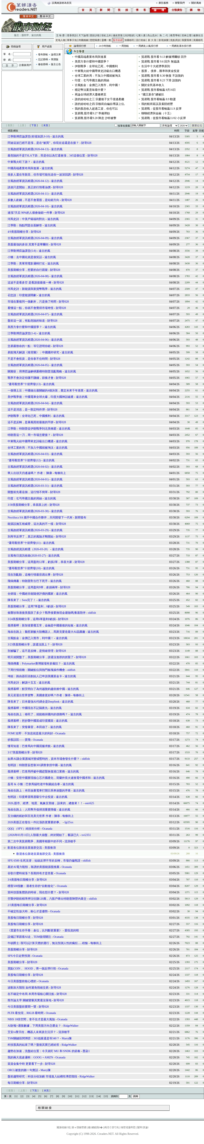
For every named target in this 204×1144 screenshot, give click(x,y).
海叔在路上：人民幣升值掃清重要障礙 (32, 809)
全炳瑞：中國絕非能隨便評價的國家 (30, 593)
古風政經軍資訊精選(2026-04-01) (28, 479)
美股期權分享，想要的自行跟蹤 (28, 269)
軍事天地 (72, 40)
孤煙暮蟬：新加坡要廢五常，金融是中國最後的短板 (41, 625)
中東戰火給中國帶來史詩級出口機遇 (98, 71)
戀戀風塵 (95, 40)
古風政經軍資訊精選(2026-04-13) (28, 149)
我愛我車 (187, 40)
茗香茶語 (72, 35)
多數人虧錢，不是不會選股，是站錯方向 (33, 200)
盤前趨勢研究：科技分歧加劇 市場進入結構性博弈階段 (42, 1076)
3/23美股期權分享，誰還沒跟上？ (29, 644)
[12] (84, 1096)
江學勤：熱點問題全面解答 (25, 225)
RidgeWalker (70, 1025)
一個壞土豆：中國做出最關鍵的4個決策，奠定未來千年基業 (46, 390)
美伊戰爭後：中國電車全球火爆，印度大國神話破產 (41, 396)
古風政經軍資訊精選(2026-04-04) (28, 403)
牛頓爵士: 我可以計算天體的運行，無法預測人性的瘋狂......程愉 (48, 943)
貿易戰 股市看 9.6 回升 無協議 (160, 61)
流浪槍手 (70, 841)
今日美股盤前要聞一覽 (22, 1006)
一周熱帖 (124, 45)
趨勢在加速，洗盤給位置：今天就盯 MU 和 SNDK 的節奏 (44, 1051)
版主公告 (56, 64)
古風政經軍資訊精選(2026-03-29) (28, 530)
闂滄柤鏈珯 (63, 1127)
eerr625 (89, 803)
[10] (70, 1096)
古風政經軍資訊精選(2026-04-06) (28, 339)
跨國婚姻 (83, 40)
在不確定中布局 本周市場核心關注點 (31, 993)
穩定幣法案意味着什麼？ (90, 89)
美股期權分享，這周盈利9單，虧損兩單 (33, 587)
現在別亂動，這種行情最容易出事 (29, 574)
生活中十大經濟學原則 (155, 66)
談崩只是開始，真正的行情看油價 (29, 187)
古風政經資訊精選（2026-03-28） (29, 549)
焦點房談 (175, 40)
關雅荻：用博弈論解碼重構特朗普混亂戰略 (35, 371)
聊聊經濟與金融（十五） (157, 113)
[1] (16, 1096)
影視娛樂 (164, 40)
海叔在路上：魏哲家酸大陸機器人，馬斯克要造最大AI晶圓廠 (46, 631)
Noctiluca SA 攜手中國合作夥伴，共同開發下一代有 (40, 517)
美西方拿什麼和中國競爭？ (92, 61)
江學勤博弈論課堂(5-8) (22, 250)
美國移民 (198, 40)
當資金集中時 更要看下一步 (25, 1063)
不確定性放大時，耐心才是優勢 (28, 911)
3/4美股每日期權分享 (21, 879)
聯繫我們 (180, 2)
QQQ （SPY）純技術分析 (24, 828)
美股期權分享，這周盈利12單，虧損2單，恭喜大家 (40, 561)
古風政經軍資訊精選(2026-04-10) (28, 206)
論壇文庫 (56, 54)
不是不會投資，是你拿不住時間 (28, 358)
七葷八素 (141, 35)
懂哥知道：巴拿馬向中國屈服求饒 (29, 746)
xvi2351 (86, 835)
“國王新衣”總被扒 (152, 94)
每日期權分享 (16, 1082)
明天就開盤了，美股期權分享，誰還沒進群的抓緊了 (41, 657)
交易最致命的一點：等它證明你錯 (29, 346)
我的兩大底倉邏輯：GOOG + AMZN (30, 1057)
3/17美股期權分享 (19, 752)
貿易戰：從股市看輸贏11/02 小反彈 (163, 118)
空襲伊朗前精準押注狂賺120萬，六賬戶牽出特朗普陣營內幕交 (47, 898)
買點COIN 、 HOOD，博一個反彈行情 (32, 968)
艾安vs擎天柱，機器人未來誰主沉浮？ (32, 1032)
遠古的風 (36, 35)
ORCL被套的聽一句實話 (23, 1070)
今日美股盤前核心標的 (22, 981)
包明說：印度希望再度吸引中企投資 (30, 796)
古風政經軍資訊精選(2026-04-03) (28, 454)
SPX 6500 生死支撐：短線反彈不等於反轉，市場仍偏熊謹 (44, 860)
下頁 (33, 125)
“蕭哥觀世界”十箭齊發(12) (24, 460)
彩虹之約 (106, 35)
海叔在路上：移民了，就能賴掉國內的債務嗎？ (38, 714)
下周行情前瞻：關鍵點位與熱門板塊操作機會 (36, 669)
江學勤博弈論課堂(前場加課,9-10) (29, 136)
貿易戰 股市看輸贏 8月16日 (158, 89)
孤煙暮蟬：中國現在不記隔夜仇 (28, 708)
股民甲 (25, 35)
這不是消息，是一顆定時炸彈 (26, 409)
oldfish (92, 612)
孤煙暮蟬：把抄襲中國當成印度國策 (30, 720)
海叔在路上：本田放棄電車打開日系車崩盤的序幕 (39, 790)
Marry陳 (67, 1038)
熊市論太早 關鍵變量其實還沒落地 (29, 1000)
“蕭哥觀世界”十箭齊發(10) (24, 568)
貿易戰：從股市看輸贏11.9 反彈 (161, 108)
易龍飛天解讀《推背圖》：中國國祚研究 (33, 352)
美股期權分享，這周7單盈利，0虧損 (30, 606)
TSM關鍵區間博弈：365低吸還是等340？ (33, 1038)
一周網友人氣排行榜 (147, 45)
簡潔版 (54, 59)
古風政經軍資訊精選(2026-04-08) (28, 276)
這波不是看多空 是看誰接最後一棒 (29, 282)
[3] (27, 1096)
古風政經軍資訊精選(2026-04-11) (28, 193)
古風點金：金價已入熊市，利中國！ (98, 85)
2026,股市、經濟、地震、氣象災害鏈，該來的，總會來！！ (45, 803)
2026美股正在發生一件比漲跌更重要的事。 (35, 822)
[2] (21, 1096)
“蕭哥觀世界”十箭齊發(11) (24, 542)
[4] (33, 1096)
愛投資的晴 (72, 930)
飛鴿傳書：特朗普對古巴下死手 (28, 581)
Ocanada (60, 733)
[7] (51, 1096)
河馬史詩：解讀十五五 (22, 682)
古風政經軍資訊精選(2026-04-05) (28, 365)
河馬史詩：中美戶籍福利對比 (26, 219)
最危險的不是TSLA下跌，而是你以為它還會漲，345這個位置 (46, 155)
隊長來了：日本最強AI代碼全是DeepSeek (34, 701)
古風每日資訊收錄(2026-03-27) (27, 555)
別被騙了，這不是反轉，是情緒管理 (30, 650)
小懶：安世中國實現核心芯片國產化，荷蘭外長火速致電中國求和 (49, 777)
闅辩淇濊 (143, 1127)
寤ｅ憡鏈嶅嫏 (79, 1127)
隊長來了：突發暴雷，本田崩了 (28, 727)
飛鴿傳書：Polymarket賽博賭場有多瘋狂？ (34, 663)
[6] (45, 1096)
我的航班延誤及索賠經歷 (157, 103)
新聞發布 (80, 517)
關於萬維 (196, 2)
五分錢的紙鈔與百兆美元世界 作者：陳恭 (34, 815)
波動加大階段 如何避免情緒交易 (28, 987)
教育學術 (175, 35)
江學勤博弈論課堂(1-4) (22, 333)
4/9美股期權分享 (18, 231)
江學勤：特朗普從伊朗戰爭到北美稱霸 (32, 428)
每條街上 (60, 473)
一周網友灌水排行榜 (180, 45)
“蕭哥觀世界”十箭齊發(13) (24, 384)
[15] (106, 1096)
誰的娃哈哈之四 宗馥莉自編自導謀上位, (100, 103)
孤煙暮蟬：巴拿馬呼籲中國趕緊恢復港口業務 (36, 771)
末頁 (45, 125)
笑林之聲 (187, 35)
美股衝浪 (50, 847)
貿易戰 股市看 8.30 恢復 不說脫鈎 (162, 75)
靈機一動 (106, 40)
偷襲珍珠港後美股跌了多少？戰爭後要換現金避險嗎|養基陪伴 (47, 612)
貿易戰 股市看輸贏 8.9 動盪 (158, 99)
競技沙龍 (95, 35)
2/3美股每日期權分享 (21, 905)
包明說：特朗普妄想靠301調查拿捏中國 (33, 765)
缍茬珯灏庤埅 (128, 1127)
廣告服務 (163, 2)
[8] (57, 1096)
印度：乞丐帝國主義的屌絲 (92, 80)
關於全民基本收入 (152, 85)
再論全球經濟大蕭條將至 (90, 94)
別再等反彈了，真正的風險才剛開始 (30, 536)
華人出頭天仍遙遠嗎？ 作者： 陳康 (30, 473)
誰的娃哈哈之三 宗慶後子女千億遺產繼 (99, 99)
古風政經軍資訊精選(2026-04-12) (28, 181)
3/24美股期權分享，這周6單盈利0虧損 (32, 619)
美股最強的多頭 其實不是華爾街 (28, 244)
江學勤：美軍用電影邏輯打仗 (26, 263)
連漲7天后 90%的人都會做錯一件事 (30, 212)
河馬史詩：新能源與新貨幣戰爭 (28, 288)
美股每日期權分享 (19, 917)
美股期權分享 (16, 949)
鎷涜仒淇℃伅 (111, 1127)
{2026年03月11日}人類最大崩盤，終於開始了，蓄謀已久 (43, 835)
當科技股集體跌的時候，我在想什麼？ (32, 892)
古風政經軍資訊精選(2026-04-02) (28, 466)
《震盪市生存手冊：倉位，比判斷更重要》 (35, 930)
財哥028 (86, 142)
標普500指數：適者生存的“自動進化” (31, 886)
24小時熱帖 (105, 45)
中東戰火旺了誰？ (19, 161)
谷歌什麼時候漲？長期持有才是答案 (30, 873)
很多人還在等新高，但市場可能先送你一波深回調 (39, 174)
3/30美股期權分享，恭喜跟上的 (27, 504)
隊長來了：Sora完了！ (22, 600)
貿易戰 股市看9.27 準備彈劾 (92, 113)
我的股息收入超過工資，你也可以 (96, 108)
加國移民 (129, 40)
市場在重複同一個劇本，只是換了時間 (32, 301)
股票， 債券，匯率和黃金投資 (160, 71)
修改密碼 (43, 64)
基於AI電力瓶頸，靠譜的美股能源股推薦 (33, 866)
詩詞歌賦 (129, 35)
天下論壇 (83, 35)
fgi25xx (69, 822)
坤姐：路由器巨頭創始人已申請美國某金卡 (35, 676)
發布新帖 (43, 54)
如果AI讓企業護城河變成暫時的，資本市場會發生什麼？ (43, 758)
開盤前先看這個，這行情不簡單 (28, 492)
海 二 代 (163, 35)
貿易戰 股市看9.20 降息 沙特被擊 (95, 118)
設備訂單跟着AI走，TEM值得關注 (29, 936)
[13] (92, 1096)
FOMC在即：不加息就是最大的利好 (30, 733)
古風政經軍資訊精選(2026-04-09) (28, 238)
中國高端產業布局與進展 (90, 56)
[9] (63, 1096)
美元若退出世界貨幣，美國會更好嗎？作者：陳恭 (39, 695)
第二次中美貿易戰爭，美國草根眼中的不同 (35, 841)
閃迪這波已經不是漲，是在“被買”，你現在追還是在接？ (43, 142)
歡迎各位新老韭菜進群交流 (25, 847)
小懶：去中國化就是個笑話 (25, 257)
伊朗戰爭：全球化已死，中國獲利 (96, 66)
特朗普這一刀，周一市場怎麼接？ (29, 435)
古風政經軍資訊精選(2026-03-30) (28, 511)
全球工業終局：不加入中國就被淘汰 (98, 75)
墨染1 (86, 1051)
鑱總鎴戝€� (95, 1127)
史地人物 (60, 40)
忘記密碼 (43, 59)
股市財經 (118, 40)
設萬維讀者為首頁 (61, 2)
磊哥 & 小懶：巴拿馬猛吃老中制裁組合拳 (34, 784)
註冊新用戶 (25, 65)
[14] (99, 1096)
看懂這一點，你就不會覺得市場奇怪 (30, 308)
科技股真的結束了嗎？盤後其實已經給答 (33, 1044)
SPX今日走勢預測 (19, 955)
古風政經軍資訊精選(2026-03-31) (28, 485)
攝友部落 (118, 35)
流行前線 (141, 40)
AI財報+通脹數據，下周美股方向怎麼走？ (34, 1025)
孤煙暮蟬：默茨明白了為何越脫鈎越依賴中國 (36, 688)
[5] (39, 1096)
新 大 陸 (152, 40)
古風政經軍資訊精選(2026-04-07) (28, 314)
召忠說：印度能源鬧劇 (22, 295)
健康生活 (198, 35)
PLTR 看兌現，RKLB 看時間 (25, 1013)
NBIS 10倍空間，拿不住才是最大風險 (31, 1019)
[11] (77, 1096)
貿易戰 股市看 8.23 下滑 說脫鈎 (161, 80)
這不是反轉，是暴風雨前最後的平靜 (30, 422)
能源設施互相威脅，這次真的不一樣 (30, 523)
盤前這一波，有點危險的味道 (26, 320)
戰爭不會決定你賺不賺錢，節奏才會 (30, 377)
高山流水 (152, 35)
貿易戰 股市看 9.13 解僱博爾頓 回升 (164, 56)
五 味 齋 (60, 35)
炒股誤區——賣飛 (19, 739)
